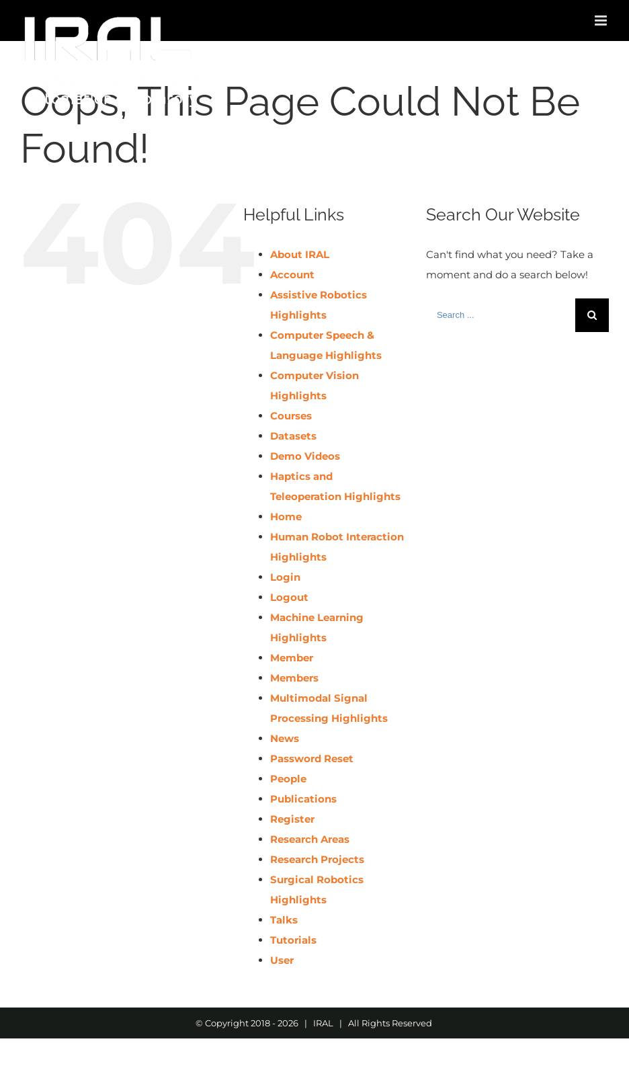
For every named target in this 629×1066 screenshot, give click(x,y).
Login (285, 577)
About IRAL (299, 254)
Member (291, 657)
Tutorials (293, 940)
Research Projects (317, 859)
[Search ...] (500, 315)
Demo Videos (305, 456)
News (284, 738)
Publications (303, 798)
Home (286, 516)
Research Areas (309, 839)
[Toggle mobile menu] (602, 20)
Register (292, 819)
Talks (284, 919)
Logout (289, 597)
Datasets (293, 435)
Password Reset (311, 758)
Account (292, 274)
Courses (291, 415)
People (288, 778)
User (282, 960)
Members (294, 677)
